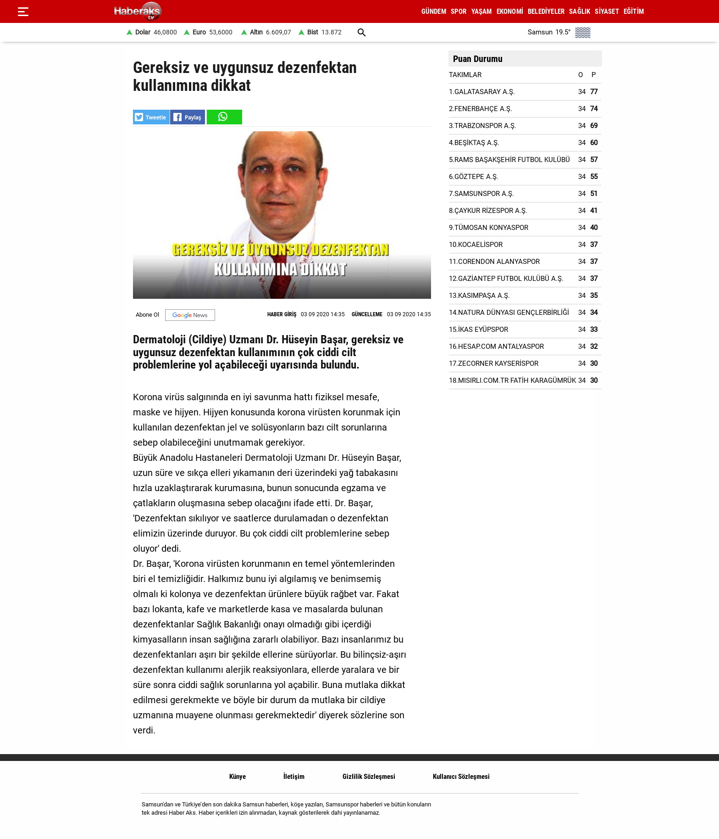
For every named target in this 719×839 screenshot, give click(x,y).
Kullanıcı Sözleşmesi (461, 776)
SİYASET (607, 11)
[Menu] (22, 11)
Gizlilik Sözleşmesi (369, 776)
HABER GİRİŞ (281, 314)
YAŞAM (481, 11)
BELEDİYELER (546, 11)
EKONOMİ (510, 11)
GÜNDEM (433, 11)
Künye (237, 776)
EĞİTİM (634, 11)
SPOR (459, 11)
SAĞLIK (579, 11)
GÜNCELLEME (367, 314)
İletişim (293, 776)
